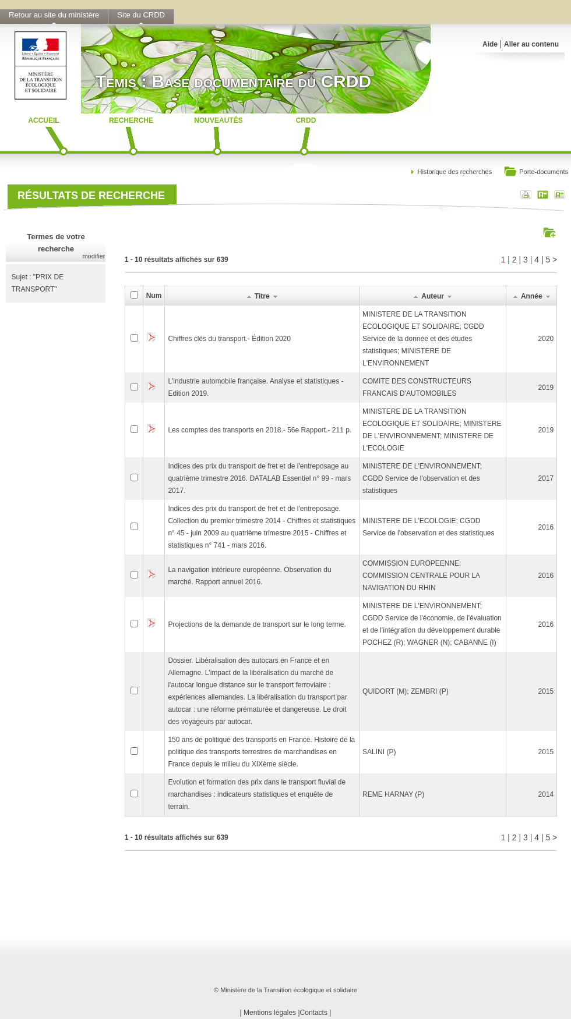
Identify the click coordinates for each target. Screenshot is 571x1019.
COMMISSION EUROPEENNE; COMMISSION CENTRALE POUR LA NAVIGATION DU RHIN (421, 575)
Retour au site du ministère (54, 14)
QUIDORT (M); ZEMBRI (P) (405, 691)
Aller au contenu (531, 44)
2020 (546, 339)
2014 (546, 794)
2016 (546, 527)
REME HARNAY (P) (393, 794)
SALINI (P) (379, 752)
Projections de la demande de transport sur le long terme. (257, 624)
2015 (546, 691)
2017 (546, 478)
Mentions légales (270, 1013)
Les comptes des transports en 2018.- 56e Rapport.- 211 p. (259, 430)
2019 (546, 388)
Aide (490, 44)
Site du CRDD (141, 14)
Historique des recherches (454, 171)
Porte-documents (535, 172)
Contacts (313, 1013)
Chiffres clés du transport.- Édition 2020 (229, 339)
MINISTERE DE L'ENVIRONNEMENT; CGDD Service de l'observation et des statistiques (422, 478)
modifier (93, 256)
